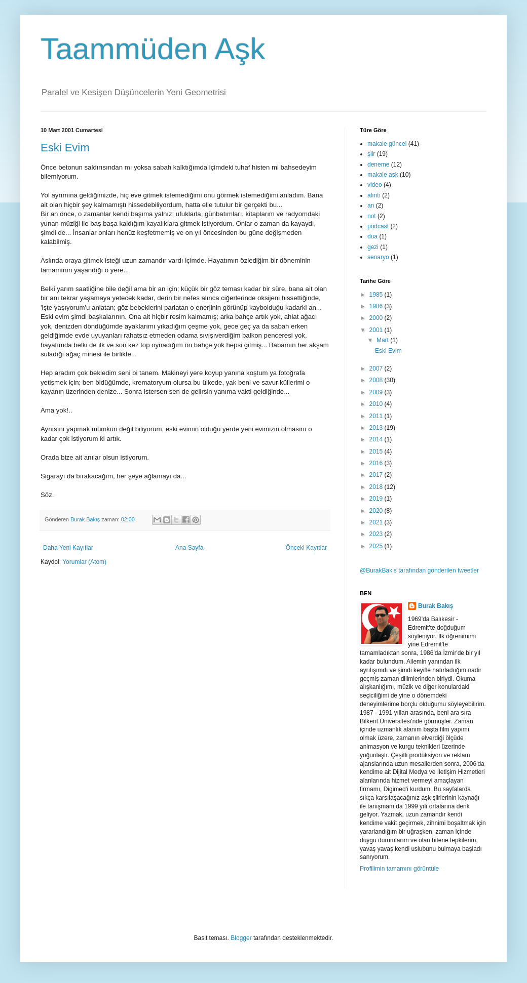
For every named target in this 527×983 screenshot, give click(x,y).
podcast (378, 226)
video (374, 184)
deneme (378, 164)
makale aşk (382, 174)
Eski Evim (65, 147)
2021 (377, 522)
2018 (377, 486)
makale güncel (386, 143)
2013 (377, 427)
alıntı (374, 195)
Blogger (241, 937)
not (371, 216)
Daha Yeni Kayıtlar (68, 547)
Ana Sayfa (189, 547)
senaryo (378, 257)
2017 (377, 474)
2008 (377, 380)
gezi (373, 247)
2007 (377, 368)
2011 (377, 416)
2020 (377, 510)
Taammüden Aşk (153, 49)
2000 (377, 317)
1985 (377, 294)
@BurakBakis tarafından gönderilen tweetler (419, 570)
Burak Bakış (435, 605)
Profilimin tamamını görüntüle (399, 868)
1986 (377, 306)
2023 (377, 534)
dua (372, 236)
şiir (371, 153)
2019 (377, 498)
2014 (377, 439)
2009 (377, 392)
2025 (377, 546)
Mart (383, 340)
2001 (377, 330)
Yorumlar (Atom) (84, 561)
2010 (377, 403)
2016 (377, 463)
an (370, 205)
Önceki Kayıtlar (306, 547)
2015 (377, 451)
